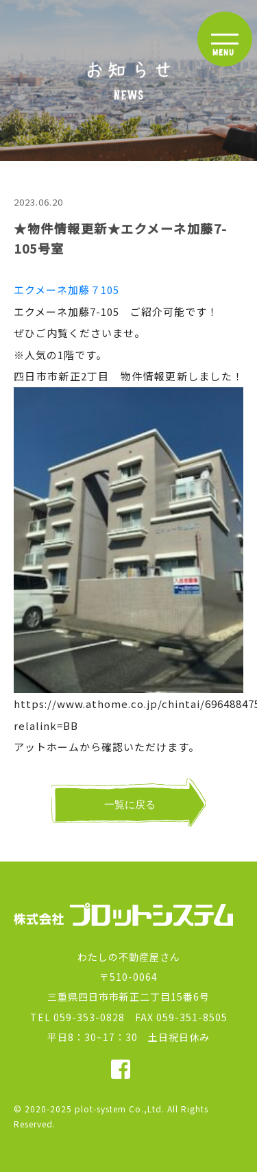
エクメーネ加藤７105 (66, 289)
